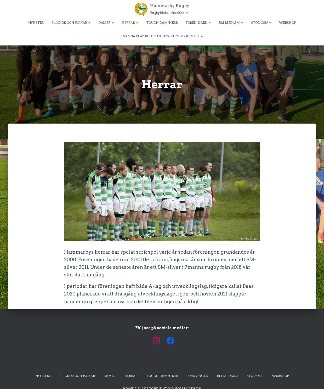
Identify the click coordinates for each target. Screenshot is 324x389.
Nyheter (36, 23)
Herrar (130, 23)
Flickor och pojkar (71, 23)
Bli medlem (231, 23)
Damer (106, 23)
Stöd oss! (261, 23)
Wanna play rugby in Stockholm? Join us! (162, 36)
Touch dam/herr (162, 23)
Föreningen (198, 23)
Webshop (287, 23)
